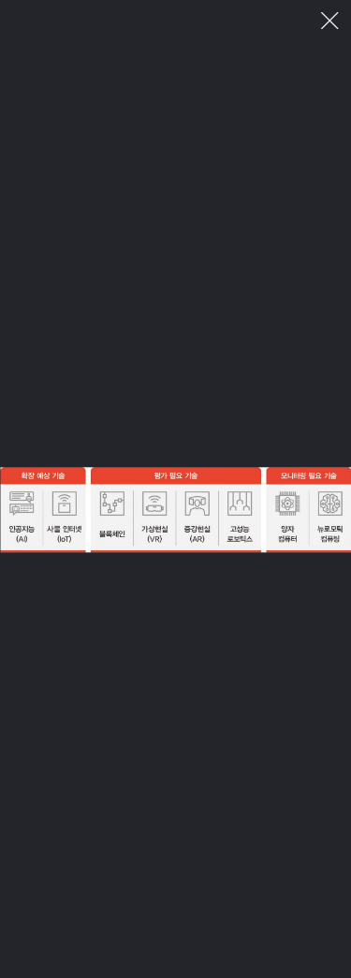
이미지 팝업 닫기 (330, 21)
